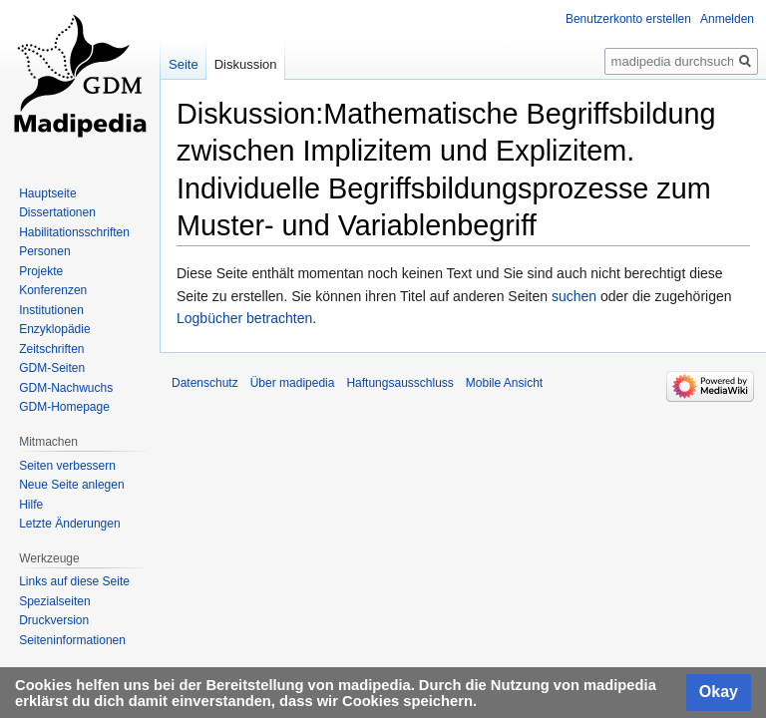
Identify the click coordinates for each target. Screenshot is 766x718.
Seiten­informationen (72, 640)
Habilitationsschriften (74, 232)
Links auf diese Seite (74, 581)
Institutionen (51, 310)
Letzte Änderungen (69, 524)
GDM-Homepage (64, 407)
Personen (44, 251)
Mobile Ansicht (504, 383)
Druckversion (54, 620)
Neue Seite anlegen (71, 485)
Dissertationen (57, 212)
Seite (183, 64)
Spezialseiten (54, 601)
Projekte (41, 271)
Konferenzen (53, 290)
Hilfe (31, 505)
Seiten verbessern (67, 466)
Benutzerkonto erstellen (628, 19)
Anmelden (727, 19)
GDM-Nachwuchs (66, 388)
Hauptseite (47, 193)
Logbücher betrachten (244, 318)
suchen (574, 296)
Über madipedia (292, 383)
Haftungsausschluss (399, 383)
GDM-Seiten (52, 368)
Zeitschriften (51, 349)
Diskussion (245, 64)
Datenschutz (205, 383)
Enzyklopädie (54, 329)
